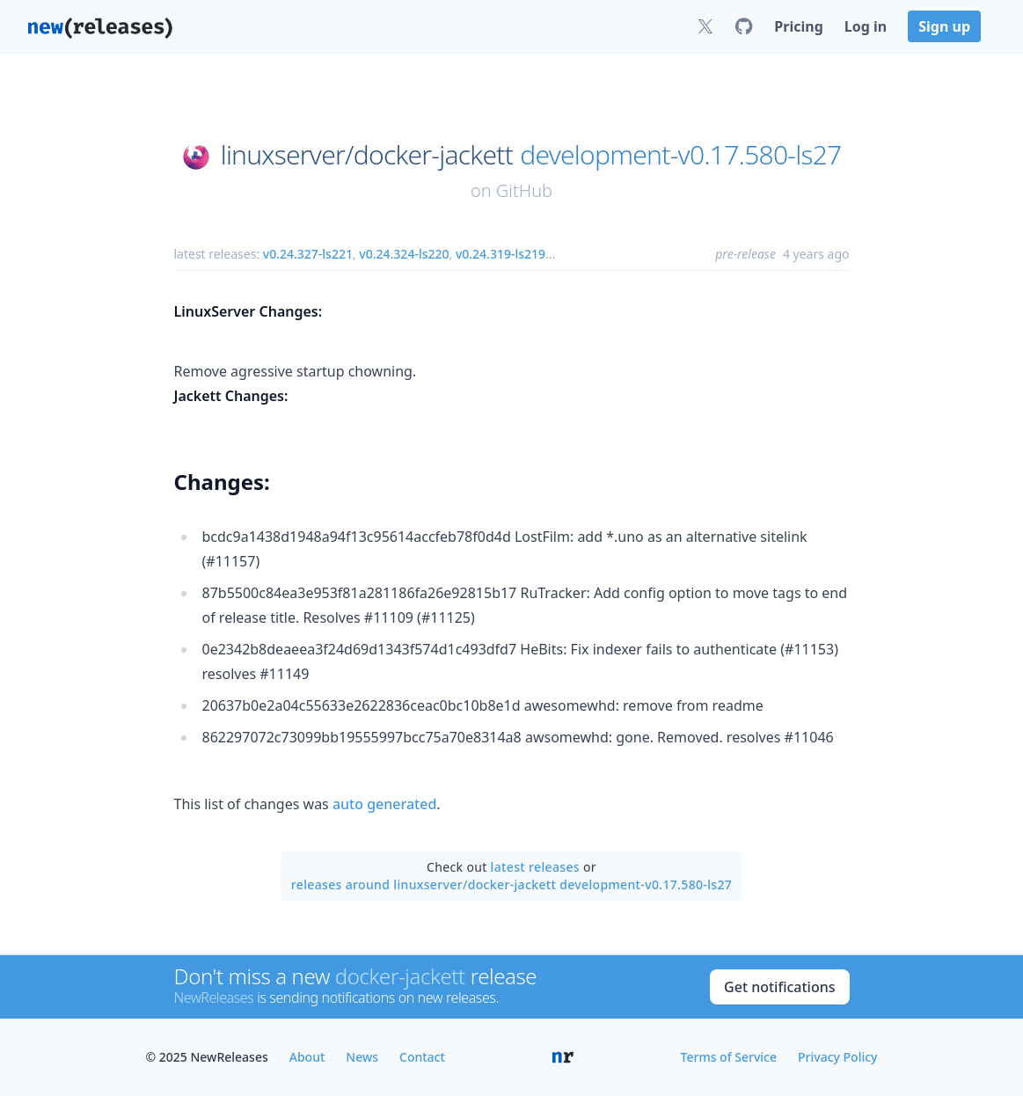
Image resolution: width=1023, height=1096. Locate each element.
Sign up (944, 26)
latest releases (535, 867)
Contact (422, 1057)
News (362, 1057)
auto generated (384, 804)
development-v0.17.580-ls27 (680, 155)
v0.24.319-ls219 (500, 253)
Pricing (798, 26)
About (307, 1057)
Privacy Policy (837, 1057)
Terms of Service (729, 1057)
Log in (865, 26)
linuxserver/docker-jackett (367, 155)
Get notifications (779, 987)
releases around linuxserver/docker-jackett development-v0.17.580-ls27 (511, 884)
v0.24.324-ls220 (404, 253)
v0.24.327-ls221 (308, 253)
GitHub (524, 190)
